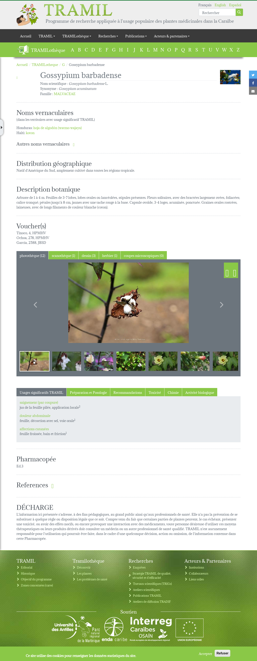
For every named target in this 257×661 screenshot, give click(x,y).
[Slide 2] (67, 361)
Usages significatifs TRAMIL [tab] (41, 392)
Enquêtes (139, 567)
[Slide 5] (163, 361)
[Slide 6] (195, 361)
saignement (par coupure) (39, 402)
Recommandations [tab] (127, 392)
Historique (28, 573)
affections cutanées (34, 428)
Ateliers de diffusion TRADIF (152, 601)
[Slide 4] (131, 361)
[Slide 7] (227, 361)
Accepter (205, 653)
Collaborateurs (198, 573)
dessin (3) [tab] (89, 255)
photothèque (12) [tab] (32, 255)
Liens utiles (196, 579)
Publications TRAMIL (147, 595)
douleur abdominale (35, 415)
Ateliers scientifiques (146, 589)
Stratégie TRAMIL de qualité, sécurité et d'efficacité (152, 575)
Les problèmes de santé (92, 579)
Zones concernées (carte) (37, 585)
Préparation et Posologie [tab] (88, 392)
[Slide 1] (34, 361)
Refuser (222, 653)
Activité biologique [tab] (199, 392)
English (220, 4)
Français (204, 4)
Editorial (26, 567)
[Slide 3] (99, 361)
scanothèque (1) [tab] (63, 255)
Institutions (196, 567)
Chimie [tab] (173, 392)
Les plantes (84, 573)
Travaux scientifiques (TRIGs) (152, 583)
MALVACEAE (64, 93)
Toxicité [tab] (155, 392)
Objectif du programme (36, 579)
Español (235, 4)
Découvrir (84, 567)
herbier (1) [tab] (109, 255)
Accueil (25, 35)
